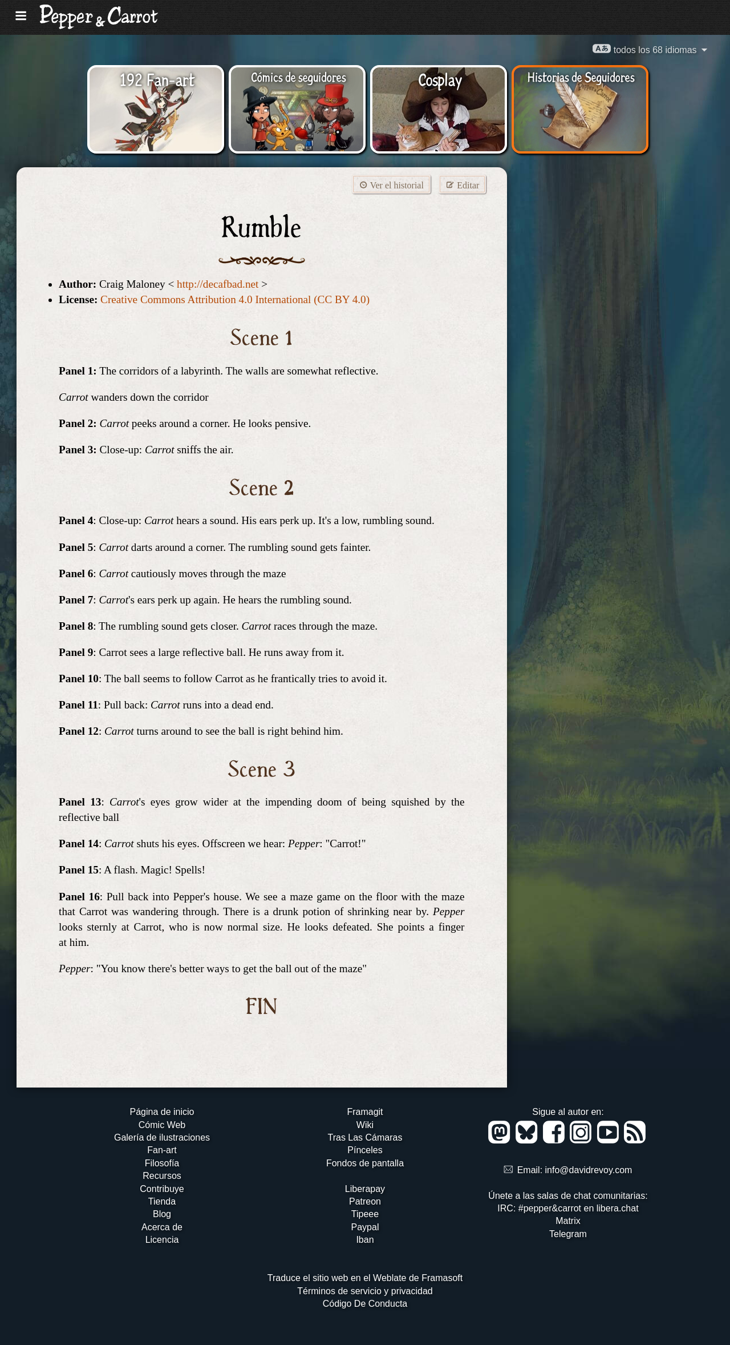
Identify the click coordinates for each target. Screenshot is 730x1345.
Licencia (162, 1240)
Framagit (365, 1112)
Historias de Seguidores (581, 76)
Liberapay (365, 1189)
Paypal (365, 1227)
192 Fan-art (157, 78)
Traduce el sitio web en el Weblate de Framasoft (365, 1278)
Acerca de (161, 1227)
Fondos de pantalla (365, 1163)
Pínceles (364, 1150)
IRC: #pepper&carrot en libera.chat (567, 1208)
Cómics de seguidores (298, 76)
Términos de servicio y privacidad (364, 1291)
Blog (162, 1214)
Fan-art (162, 1150)
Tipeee (365, 1214)
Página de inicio (162, 1112)
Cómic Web (162, 1125)
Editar (462, 184)
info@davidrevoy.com (588, 1170)
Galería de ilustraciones (162, 1137)
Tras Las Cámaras (364, 1137)
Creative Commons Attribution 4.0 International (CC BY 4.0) (235, 299)
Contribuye (162, 1189)
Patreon (365, 1201)
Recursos (162, 1176)
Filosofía (162, 1163)
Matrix (568, 1221)
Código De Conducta (365, 1303)
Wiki (365, 1125)
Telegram (568, 1234)
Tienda (162, 1201)
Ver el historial (391, 184)
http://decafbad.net (217, 284)
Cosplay (440, 78)
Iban (365, 1240)
